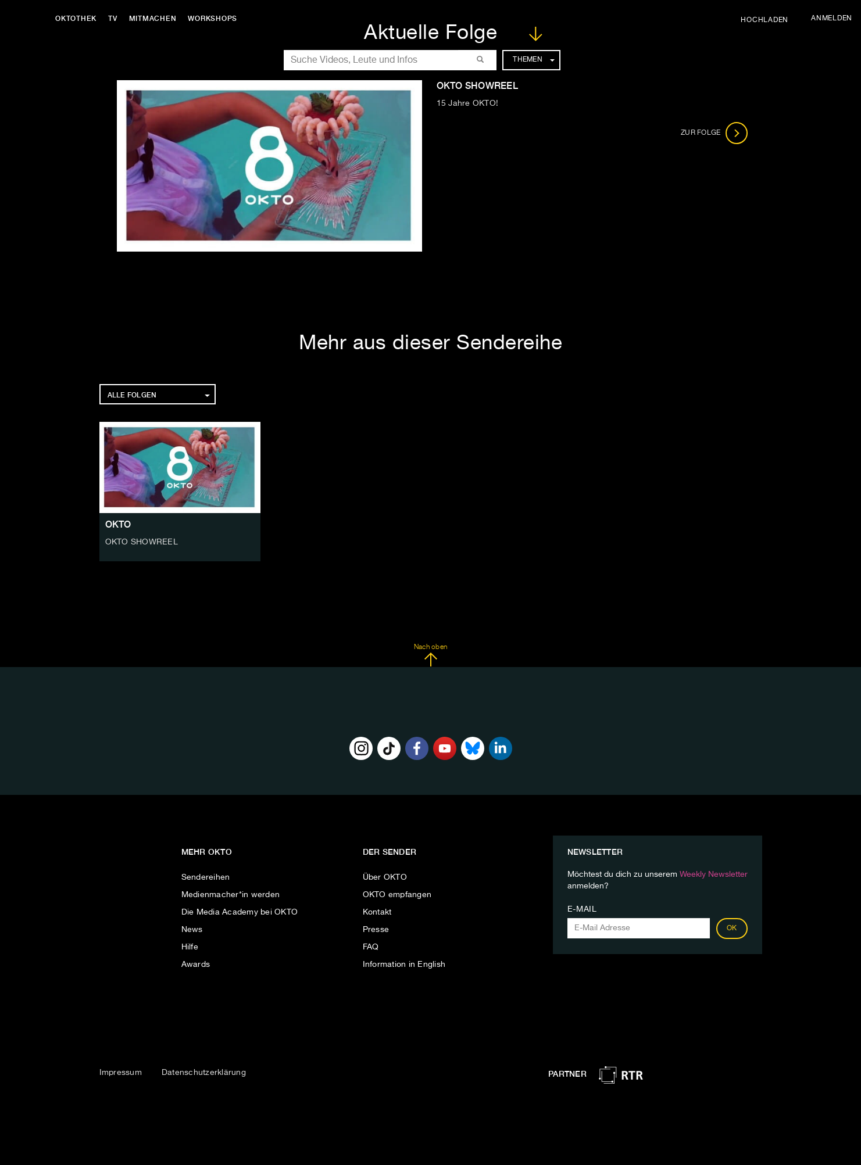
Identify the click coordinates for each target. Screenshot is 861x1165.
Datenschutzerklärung (204, 1073)
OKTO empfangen (397, 895)
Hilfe (189, 947)
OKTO (118, 524)
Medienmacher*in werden (230, 895)
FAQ (371, 947)
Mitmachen (153, 19)
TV (112, 19)
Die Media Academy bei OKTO (239, 912)
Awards (195, 964)
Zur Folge (714, 133)
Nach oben (430, 655)
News (192, 930)
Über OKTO (385, 877)
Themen (533, 59)
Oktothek (76, 19)
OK (732, 928)
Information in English (404, 964)
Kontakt (377, 912)
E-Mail (582, 909)
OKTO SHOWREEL (141, 542)
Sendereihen (205, 877)
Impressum (120, 1073)
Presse (376, 930)
